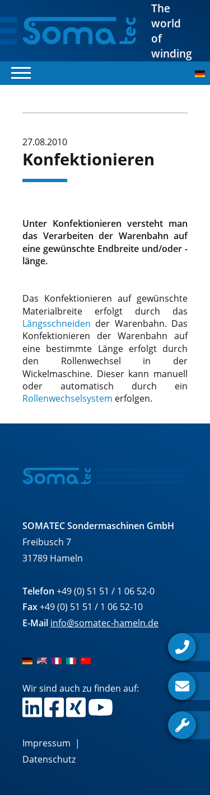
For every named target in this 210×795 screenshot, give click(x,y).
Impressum (46, 743)
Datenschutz (49, 759)
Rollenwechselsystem (67, 398)
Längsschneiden (56, 323)
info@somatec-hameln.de (104, 623)
